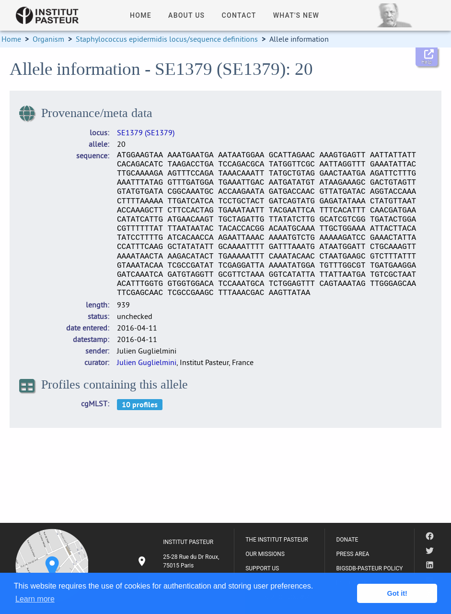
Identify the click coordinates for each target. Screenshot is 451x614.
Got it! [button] (397, 593)
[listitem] (179, 561)
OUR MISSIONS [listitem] (265, 554)
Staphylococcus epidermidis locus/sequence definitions (167, 39)
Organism (48, 39)
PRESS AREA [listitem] (352, 554)
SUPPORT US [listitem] (262, 568)
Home (11, 39)
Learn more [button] (35, 599)
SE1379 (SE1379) (145, 132)
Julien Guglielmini (146, 362)
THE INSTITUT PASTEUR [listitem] (276, 539)
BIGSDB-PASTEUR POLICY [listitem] (369, 568)
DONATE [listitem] (347, 539)
